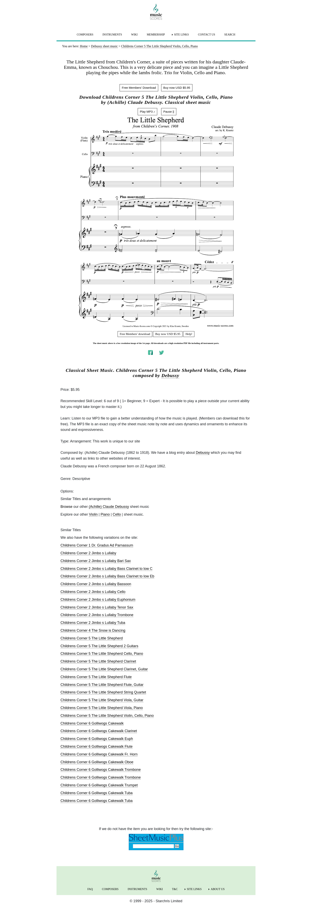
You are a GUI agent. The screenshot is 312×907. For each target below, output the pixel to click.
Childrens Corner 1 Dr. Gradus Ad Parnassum (96, 545)
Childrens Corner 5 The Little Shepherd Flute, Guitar (101, 685)
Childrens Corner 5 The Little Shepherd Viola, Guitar (101, 700)
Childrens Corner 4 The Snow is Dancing (92, 630)
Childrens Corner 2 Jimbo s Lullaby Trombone (96, 615)
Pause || (168, 111)
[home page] (156, 12)
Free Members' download (135, 334)
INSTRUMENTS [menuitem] (112, 34)
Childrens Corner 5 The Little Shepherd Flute (96, 677)
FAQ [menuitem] (90, 889)
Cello (117, 514)
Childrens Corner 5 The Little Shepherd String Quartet (103, 692)
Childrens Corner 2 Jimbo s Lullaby (88, 553)
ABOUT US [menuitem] (217, 889)
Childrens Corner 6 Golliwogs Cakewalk (92, 723)
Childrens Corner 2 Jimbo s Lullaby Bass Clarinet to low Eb (107, 576)
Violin (93, 514)
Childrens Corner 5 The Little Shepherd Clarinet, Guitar (104, 669)
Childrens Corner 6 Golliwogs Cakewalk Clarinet (98, 731)
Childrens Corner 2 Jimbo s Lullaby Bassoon (95, 584)
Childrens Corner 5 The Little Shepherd (91, 638)
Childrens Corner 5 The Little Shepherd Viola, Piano (101, 708)
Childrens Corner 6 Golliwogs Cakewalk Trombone (100, 770)
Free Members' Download (139, 87)
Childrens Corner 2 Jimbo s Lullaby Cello (92, 592)
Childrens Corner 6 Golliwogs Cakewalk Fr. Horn (98, 754)
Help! (188, 334)
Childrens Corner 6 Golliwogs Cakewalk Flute (96, 746)
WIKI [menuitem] (134, 34)
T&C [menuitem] (175, 889)
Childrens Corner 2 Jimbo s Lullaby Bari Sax (95, 561)
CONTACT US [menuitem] (206, 34)
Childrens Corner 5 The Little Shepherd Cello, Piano (101, 654)
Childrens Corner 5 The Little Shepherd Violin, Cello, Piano (107, 716)
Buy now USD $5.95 (176, 87)
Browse (66, 507)
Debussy (170, 375)
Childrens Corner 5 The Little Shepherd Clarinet (98, 661)
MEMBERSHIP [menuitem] (156, 34)
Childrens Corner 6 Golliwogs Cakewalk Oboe (96, 762)
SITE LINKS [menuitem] (181, 34)
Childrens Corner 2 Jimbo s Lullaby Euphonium (97, 600)
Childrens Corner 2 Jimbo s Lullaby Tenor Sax (96, 607)
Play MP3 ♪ (147, 111)
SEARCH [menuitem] (229, 34)
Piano (105, 514)
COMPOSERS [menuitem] (85, 34)
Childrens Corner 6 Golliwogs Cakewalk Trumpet (99, 785)
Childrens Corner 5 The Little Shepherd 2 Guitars (99, 646)
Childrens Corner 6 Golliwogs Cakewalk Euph (96, 739)
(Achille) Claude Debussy (109, 507)
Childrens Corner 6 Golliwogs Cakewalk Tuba (96, 793)
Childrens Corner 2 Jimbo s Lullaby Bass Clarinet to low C (106, 569)
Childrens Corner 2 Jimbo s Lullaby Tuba (92, 623)
